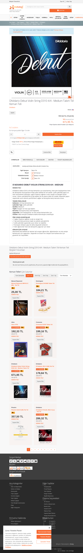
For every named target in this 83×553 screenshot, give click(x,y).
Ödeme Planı (47, 511)
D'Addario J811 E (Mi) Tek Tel (45, 366)
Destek (51, 160)
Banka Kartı (47, 506)
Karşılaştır (63, 152)
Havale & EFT (48, 508)
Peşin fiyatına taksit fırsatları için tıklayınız (61, 124)
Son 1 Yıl (29, 275)
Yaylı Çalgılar (14, 498)
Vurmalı (44, 17)
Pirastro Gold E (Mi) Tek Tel (19, 410)
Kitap (71, 17)
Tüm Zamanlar (19, 275)
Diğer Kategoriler (15, 507)
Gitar (15, 17)
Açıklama (16, 166)
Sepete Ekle (58, 134)
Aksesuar (30, 17)
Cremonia (39, 322)
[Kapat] (49, 527)
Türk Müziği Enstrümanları (18, 503)
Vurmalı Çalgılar (15, 496)
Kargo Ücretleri (48, 493)
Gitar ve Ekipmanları (16, 486)
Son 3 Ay (45, 275)
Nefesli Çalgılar (58, 17)
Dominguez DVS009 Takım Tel (45, 283)
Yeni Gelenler (47, 491)
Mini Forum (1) (28, 160)
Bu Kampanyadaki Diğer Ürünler (19, 130)
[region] (27, 538)
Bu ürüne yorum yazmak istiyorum (20, 256)
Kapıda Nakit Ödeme (49, 513)
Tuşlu (38, 17)
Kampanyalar (47, 486)
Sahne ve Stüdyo (22, 17)
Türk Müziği (65, 17)
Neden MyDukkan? (16, 521)
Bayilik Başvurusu (49, 496)
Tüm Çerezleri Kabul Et (45, 532)
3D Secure (47, 501)
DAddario (12, 107)
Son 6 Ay (37, 275)
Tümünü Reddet (45, 537)
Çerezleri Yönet (45, 541)
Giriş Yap (69, 1)
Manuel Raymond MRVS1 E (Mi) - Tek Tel (19, 284)
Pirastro (13, 407)
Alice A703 (14, 324)
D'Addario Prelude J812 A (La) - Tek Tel (45, 410)
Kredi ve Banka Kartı (49, 504)
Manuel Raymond (16, 281)
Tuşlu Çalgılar (14, 493)
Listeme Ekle (47, 152)
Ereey (72, 544)
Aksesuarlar (14, 491)
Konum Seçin (58, 145)
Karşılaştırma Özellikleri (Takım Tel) (35, 166)
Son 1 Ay (53, 275)
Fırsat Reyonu (48, 489)
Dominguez (39, 281)
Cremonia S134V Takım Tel (44, 324)
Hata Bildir (40, 160)
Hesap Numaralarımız (50, 515)
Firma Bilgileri (14, 523)
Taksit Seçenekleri (64, 160)
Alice (12, 322)
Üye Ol (62, 1)
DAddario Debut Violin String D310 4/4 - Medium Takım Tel (20, 367)
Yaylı (51, 17)
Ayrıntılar (15, 160)
